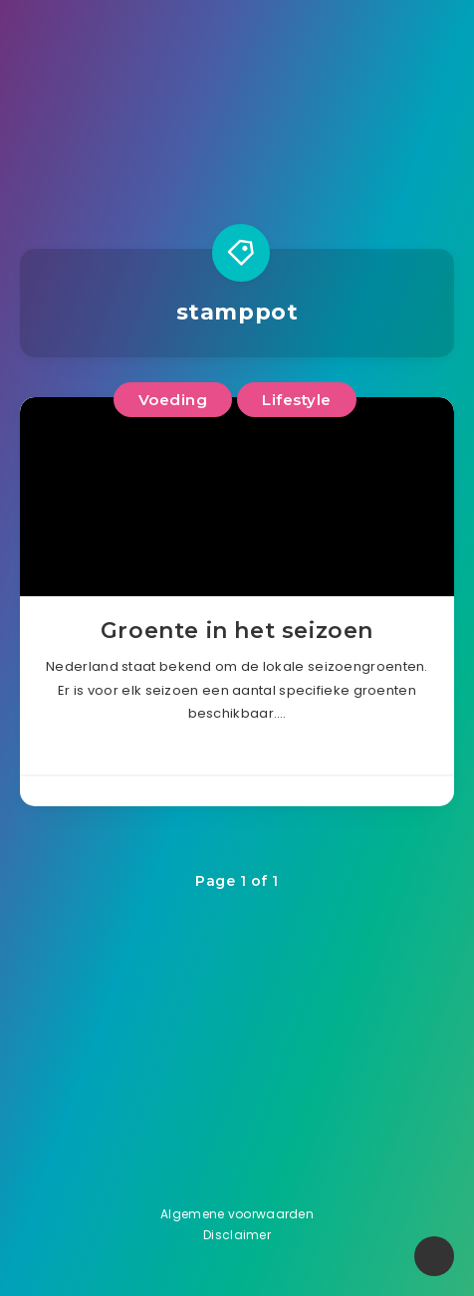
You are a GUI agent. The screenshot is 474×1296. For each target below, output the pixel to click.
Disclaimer (237, 1234)
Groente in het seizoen (237, 630)
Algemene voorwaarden (237, 1213)
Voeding (173, 399)
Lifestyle (297, 399)
